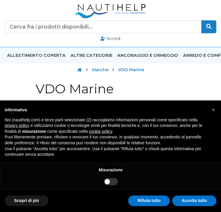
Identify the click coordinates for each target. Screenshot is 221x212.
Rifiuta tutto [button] (149, 200)
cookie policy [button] (100, 131)
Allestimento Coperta (36, 55)
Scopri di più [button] (26, 200)
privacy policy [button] (17, 125)
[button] (213, 110)
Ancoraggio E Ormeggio (147, 55)
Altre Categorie (91, 55)
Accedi (111, 38)
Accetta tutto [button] (194, 200)
